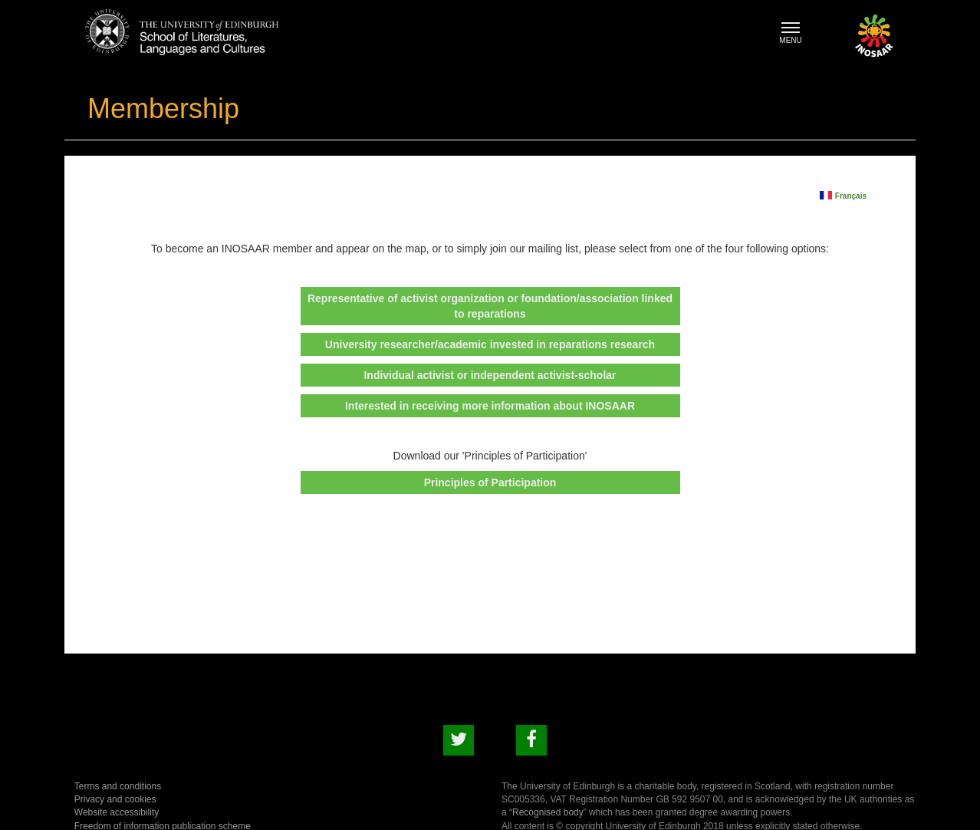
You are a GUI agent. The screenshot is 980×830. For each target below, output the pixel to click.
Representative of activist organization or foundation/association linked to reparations (490, 306)
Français (851, 195)
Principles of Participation (490, 482)
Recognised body (548, 812)
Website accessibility (116, 812)
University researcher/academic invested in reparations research (490, 344)
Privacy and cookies (115, 799)
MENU (794, 34)
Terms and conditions (117, 786)
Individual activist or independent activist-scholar (489, 375)
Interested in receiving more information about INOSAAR (490, 406)
